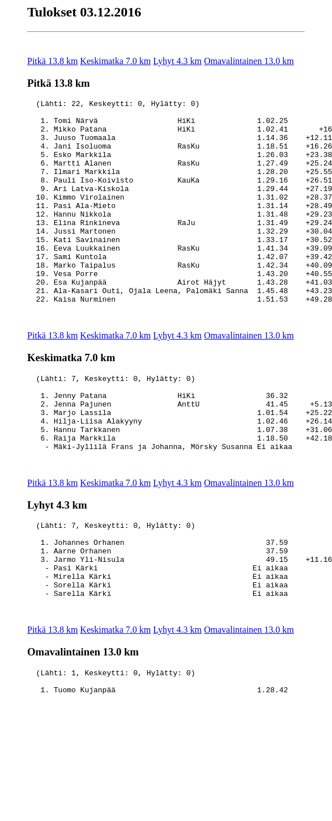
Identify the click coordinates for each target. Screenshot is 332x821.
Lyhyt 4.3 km (177, 61)
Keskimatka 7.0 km (115, 61)
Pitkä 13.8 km (52, 61)
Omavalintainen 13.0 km (249, 61)
